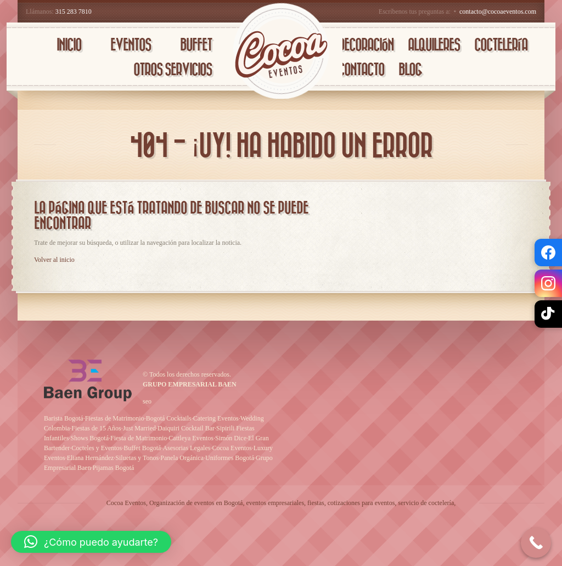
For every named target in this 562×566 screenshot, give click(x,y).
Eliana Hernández (90, 458)
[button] (91, 542)
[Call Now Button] (536, 543)
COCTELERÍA (500, 45)
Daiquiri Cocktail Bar (186, 428)
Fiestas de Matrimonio (114, 418)
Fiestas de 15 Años (96, 428)
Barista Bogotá (63, 418)
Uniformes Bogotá (229, 458)
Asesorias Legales (186, 448)
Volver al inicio (54, 260)
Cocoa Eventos (231, 448)
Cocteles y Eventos (96, 448)
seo (147, 401)
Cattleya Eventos (190, 438)
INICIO (69, 45)
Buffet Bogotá (142, 448)
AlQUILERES (434, 45)
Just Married (139, 428)
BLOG (410, 70)
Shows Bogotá (89, 438)
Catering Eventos (216, 418)
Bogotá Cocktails (169, 418)
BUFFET (196, 45)
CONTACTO (361, 70)
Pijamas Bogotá (113, 468)
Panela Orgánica (182, 458)
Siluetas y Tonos (137, 458)
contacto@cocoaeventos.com (497, 11)
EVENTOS (130, 45)
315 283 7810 (73, 11)
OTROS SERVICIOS (172, 70)
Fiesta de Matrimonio (138, 438)
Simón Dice (230, 438)
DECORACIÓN (366, 45)
